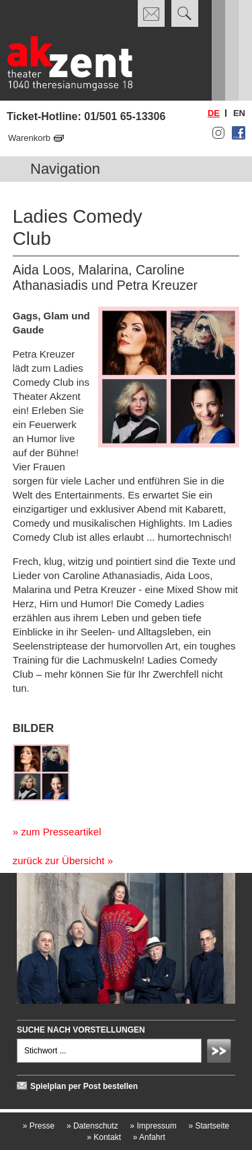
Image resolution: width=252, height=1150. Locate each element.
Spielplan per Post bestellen (84, 1086)
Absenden (221, 1053)
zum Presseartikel (61, 831)
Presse (38, 1126)
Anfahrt (149, 1137)
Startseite (208, 1126)
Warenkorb (29, 138)
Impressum (153, 1126)
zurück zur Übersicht (59, 860)
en (239, 113)
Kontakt (104, 1137)
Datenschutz (92, 1126)
